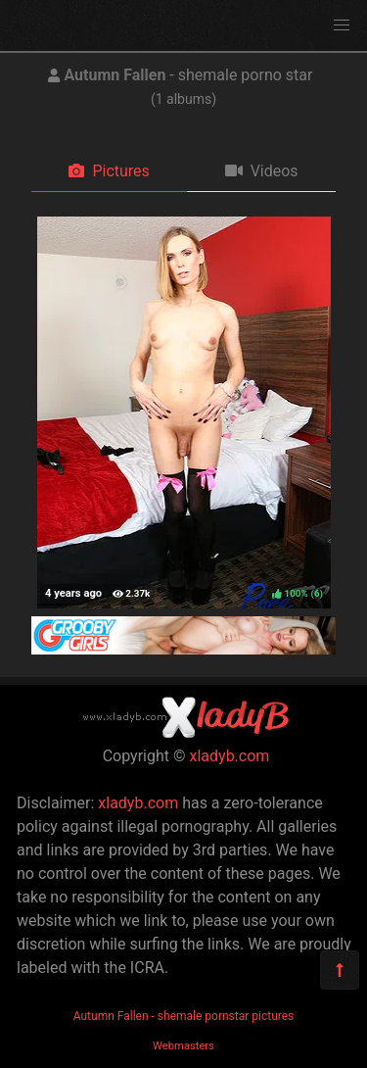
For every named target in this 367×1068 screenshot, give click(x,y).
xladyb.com (230, 756)
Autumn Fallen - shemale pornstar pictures (184, 1016)
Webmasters (183, 1046)
